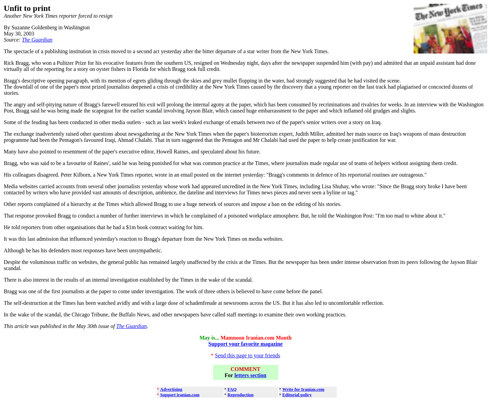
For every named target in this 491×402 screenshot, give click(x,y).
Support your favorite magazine (245, 344)
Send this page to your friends (247, 355)
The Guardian (37, 40)
